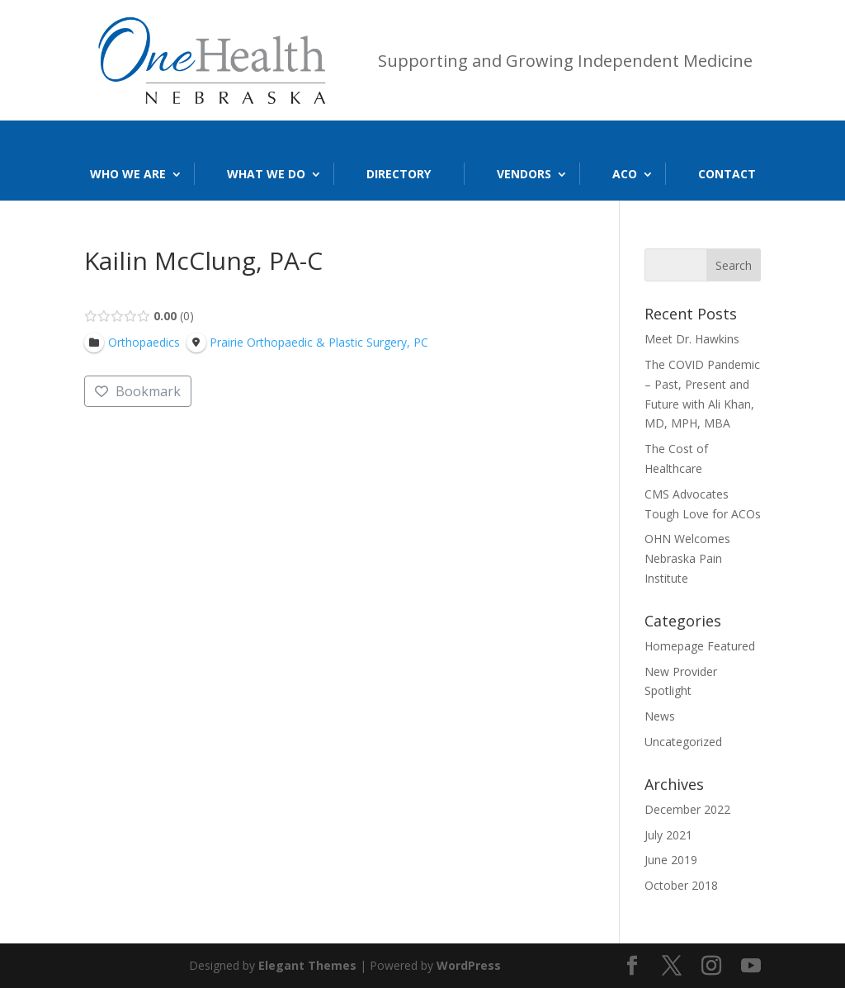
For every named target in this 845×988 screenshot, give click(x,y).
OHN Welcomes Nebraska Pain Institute (687, 558)
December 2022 (687, 809)
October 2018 (681, 885)
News (659, 716)
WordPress (469, 965)
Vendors (524, 174)
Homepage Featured (699, 646)
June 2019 (670, 859)
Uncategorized (683, 741)
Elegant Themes (307, 965)
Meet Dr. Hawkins (691, 339)
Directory (398, 174)
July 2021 (668, 835)
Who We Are (128, 174)
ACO (624, 174)
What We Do (266, 174)
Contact (727, 174)
